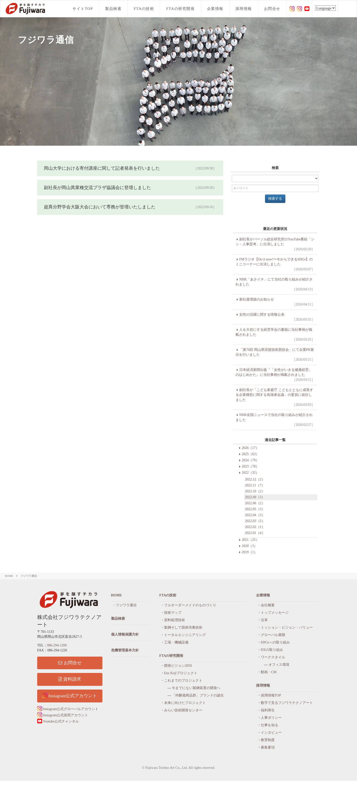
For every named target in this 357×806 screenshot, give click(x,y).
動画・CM (269, 672)
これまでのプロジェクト (183, 680)
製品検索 (113, 8)
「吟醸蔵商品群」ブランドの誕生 (198, 695)
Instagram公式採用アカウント (62, 715)
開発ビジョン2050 (178, 665)
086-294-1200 (57, 645)
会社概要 (268, 605)
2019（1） (249, 552)
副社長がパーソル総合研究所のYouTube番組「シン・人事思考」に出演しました (275, 244)
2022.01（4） (255, 533)
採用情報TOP (271, 695)
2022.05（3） (255, 509)
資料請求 (69, 679)
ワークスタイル (273, 657)
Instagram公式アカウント (69, 695)
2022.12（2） (255, 479)
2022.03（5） (255, 521)
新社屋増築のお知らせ (275, 302)
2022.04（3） (255, 515)
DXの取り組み (272, 650)
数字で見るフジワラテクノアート (287, 703)
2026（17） (250, 448)
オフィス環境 (278, 665)
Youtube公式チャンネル (58, 721)
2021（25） (250, 540)
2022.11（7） (255, 485)
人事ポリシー (271, 718)
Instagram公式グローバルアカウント (67, 709)
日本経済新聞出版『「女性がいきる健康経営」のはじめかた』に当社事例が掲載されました (275, 375)
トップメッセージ (275, 612)
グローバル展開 (273, 635)
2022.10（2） (255, 491)
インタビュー (271, 732)
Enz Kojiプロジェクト (180, 673)
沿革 (264, 620)
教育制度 (268, 740)
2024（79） (250, 460)
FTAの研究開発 (180, 8)
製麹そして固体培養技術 (183, 627)
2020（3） (249, 546)
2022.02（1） (255, 527)
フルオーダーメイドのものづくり (190, 605)
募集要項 (268, 747)
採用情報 (244, 8)
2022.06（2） (255, 503)
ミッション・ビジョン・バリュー (287, 627)
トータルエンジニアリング (185, 635)
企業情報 (215, 8)
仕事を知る (269, 725)
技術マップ (172, 612)
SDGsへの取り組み (275, 642)
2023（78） (250, 466)
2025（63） (250, 454)
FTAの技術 (144, 8)
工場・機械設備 (176, 642)
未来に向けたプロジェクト (185, 703)
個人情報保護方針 (125, 634)
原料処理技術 (174, 620)
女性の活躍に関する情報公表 (275, 317)
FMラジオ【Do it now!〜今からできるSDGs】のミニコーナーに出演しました (275, 264)
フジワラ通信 (29, 575)
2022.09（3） (255, 497)
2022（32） (250, 472)
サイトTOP (82, 8)
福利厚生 (268, 710)
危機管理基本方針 (125, 650)
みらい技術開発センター (183, 710)
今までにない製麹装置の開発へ (196, 688)
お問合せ (272, 8)
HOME (9, 575)
